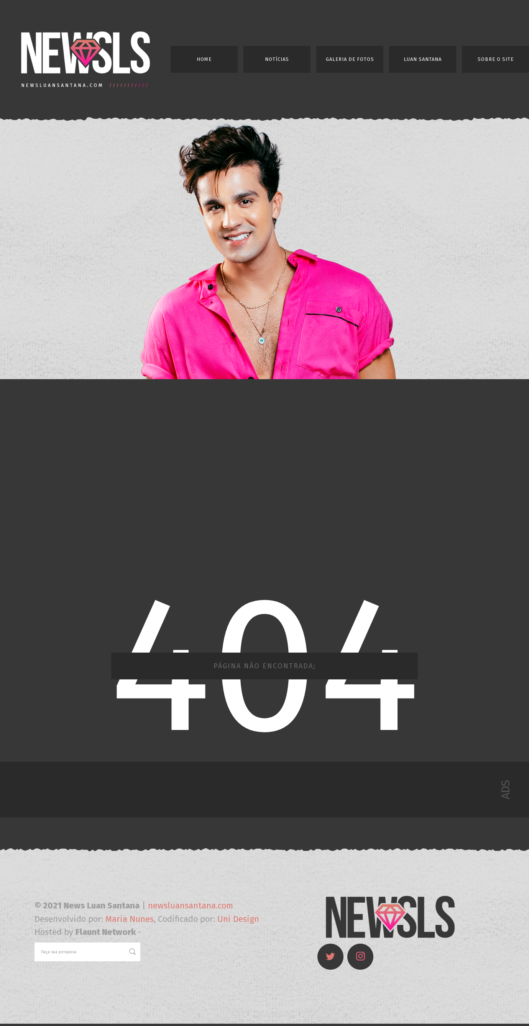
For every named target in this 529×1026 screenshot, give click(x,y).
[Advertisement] (92, 480)
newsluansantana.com (190, 905)
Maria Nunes (129, 919)
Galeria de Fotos (350, 59)
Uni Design (238, 919)
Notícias (277, 59)
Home (204, 59)
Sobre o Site (496, 59)
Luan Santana (423, 59)
